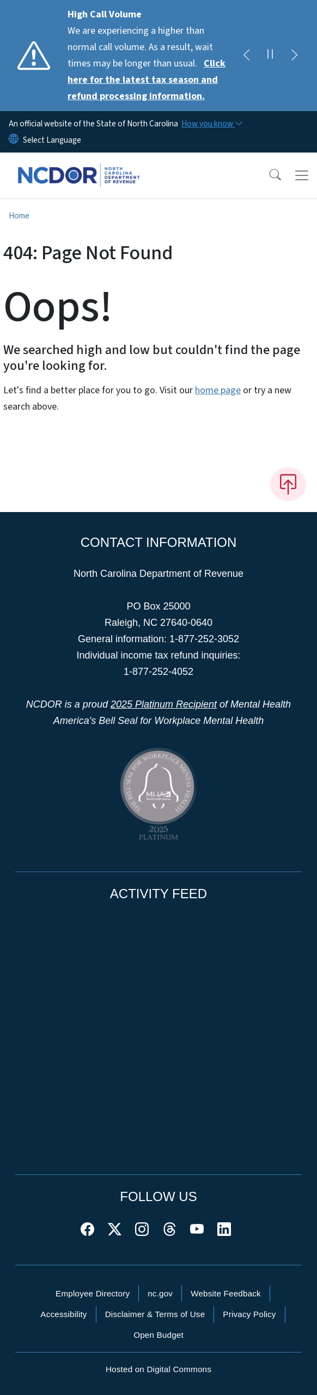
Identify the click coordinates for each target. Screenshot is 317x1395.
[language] (52, 140)
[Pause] (270, 55)
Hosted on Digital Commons (158, 1369)
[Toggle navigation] (301, 175)
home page (218, 390)
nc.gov (160, 1293)
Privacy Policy (249, 1314)
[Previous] (246, 55)
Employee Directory (93, 1293)
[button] (268, 175)
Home (19, 216)
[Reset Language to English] (14, 140)
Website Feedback (226, 1293)
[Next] (294, 55)
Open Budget (158, 1334)
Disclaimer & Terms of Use (155, 1314)
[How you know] (211, 123)
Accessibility (63, 1314)
